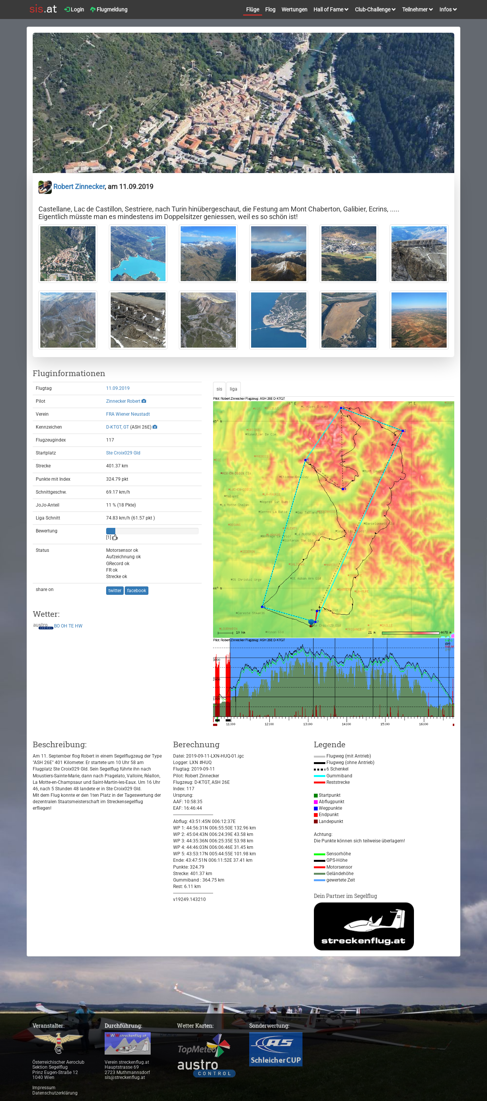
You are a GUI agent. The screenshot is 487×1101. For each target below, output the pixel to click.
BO (57, 626)
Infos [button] (448, 9)
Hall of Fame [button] (331, 9)
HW (79, 626)
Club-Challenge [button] (375, 9)
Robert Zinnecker (71, 187)
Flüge (252, 9)
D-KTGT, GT (117, 427)
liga (233, 389)
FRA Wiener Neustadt (128, 414)
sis (219, 389)
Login (74, 9)
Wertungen (294, 9)
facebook (136, 590)
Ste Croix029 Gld (123, 453)
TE (71, 626)
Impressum (44, 1087)
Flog (270, 9)
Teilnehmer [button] (417, 9)
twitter (114, 590)
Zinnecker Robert (123, 401)
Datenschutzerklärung (55, 1093)
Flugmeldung (108, 9)
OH (64, 626)
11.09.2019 (118, 388)
